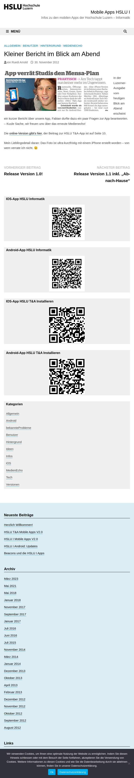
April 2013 (11, 685)
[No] (129, 763)
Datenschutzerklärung (73, 772)
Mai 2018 (10, 593)
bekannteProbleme (18, 427)
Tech (9, 477)
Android (11, 420)
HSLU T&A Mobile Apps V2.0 (23, 532)
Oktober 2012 (13, 713)
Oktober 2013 (13, 678)
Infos (9, 456)
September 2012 (15, 720)
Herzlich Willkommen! (18, 524)
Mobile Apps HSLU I (110, 12)
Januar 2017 (12, 621)
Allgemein (12, 45)
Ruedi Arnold (20, 62)
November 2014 (14, 649)
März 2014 (11, 656)
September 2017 (15, 614)
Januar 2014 (12, 663)
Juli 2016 (10, 628)
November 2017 (14, 607)
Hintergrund (50, 45)
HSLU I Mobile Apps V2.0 (21, 539)
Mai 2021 (10, 586)
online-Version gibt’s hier (25, 133)
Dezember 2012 (14, 699)
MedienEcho (72, 45)
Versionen (12, 484)
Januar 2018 (12, 600)
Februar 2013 (13, 692)
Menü (13, 31)
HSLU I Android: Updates (21, 546)
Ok (52, 772)
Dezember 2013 (14, 671)
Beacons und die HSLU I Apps (24, 553)
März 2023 (11, 578)
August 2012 (12, 727)
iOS (8, 463)
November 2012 (14, 706)
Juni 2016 (10, 635)
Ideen (10, 449)
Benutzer (30, 45)
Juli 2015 (10, 642)
